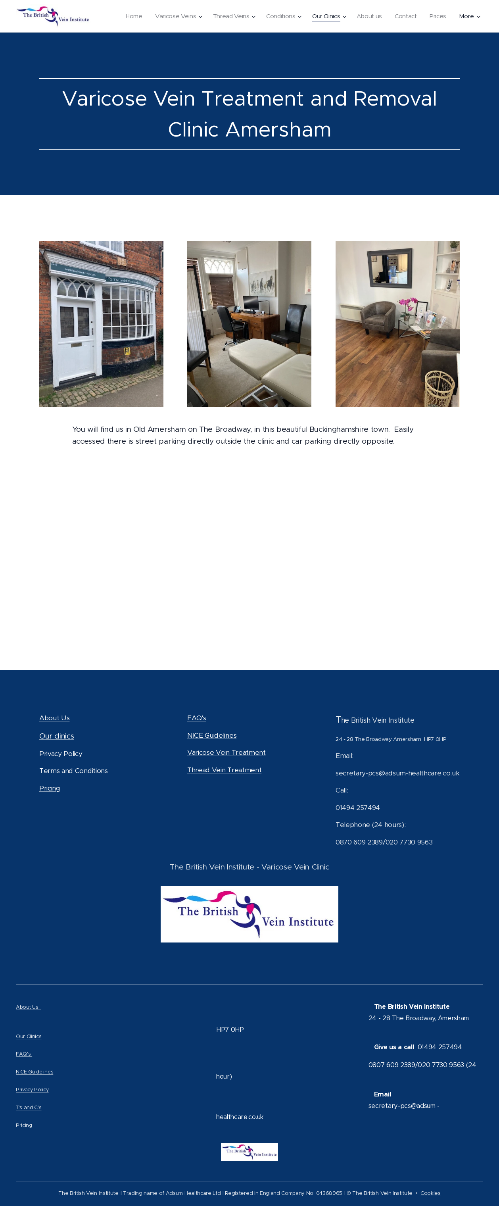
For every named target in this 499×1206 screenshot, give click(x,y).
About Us (54, 718)
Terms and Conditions (73, 770)
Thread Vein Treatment (224, 769)
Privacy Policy (61, 753)
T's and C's (28, 1107)
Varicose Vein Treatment (226, 752)
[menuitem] (127, 16)
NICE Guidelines (211, 735)
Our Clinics (28, 1036)
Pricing (49, 787)
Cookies (430, 1193)
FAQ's (196, 718)
